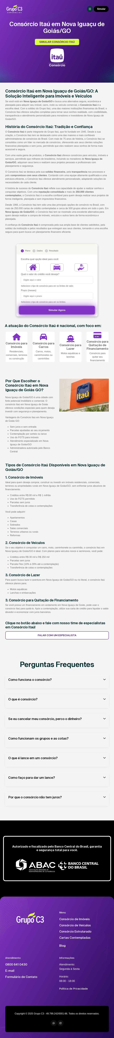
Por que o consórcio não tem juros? (35, 797)
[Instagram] (60, 1023)
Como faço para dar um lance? (31, 777)
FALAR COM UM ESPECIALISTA (57, 635)
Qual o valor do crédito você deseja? (40, 274)
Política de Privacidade (73, 988)
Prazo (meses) (28, 290)
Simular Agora (57, 310)
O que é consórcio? (23, 699)
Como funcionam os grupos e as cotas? (38, 738)
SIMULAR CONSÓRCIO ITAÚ (57, 42)
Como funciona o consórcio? (30, 679)
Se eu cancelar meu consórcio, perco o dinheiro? (45, 719)
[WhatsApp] (54, 1023)
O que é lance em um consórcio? (33, 758)
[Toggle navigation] (90, 9)
